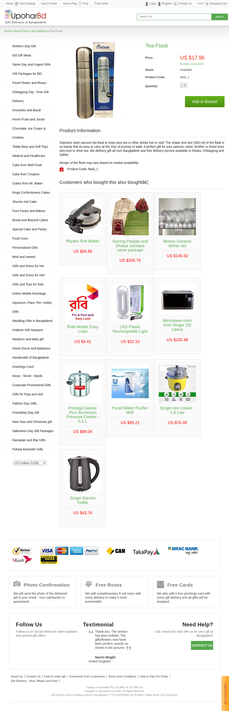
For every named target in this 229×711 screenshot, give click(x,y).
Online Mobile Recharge (29, 293)
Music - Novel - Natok (27, 376)
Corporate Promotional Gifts (31, 385)
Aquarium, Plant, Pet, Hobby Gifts (32, 307)
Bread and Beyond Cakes (30, 220)
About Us (17, 676)
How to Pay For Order (154, 676)
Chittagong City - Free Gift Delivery (30, 96)
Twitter (34, 646)
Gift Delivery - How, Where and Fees (34, 681)
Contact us (202, 645)
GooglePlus (47, 646)
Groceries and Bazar (26, 110)
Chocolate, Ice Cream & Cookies (29, 133)
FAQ (85, 3)
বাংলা (200, 3)
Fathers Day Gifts (24, 403)
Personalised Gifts (25, 247)
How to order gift (55, 676)
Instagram (21, 657)
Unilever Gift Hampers (27, 330)
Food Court (20, 238)
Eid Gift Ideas (21, 55)
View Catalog (27, 3)
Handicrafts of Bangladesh (30, 357)
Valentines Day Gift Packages (32, 431)
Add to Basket (204, 101)
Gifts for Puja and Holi (27, 394)
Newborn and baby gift (28, 339)
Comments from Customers (87, 676)
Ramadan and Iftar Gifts (29, 440)
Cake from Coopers (25, 174)
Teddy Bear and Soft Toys (30, 146)
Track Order (101, 3)
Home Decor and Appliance (31, 31)
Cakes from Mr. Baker (27, 183)
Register (167, 3)
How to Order (49, 3)
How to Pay (70, 3)
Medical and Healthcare (28, 156)
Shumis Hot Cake (24, 201)
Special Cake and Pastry (29, 229)
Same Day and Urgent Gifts (31, 64)
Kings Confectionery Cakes (31, 192)
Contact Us (184, 3)
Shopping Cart (218, 3)
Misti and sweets (23, 257)
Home (9, 3)
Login (153, 3)
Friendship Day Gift (25, 412)
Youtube (60, 646)
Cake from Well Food (27, 165)
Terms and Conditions (122, 676)
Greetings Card (23, 366)
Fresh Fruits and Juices (28, 119)
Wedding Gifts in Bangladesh (32, 321)
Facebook (21, 646)
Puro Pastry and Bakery (28, 211)
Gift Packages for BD (27, 73)
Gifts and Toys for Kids (28, 284)
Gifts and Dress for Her (28, 266)
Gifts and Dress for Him (28, 275)
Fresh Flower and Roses (29, 83)
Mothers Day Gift (24, 46)
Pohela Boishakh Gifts (27, 449)
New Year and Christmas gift (32, 422)
